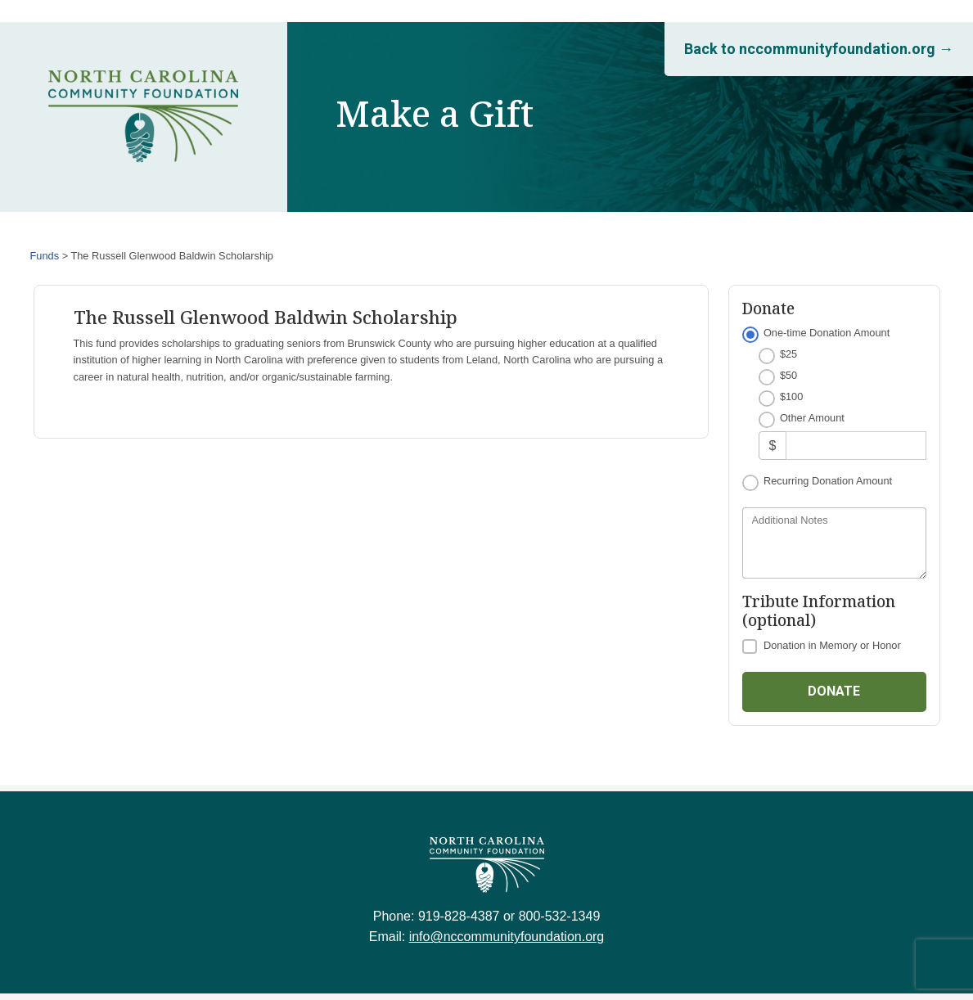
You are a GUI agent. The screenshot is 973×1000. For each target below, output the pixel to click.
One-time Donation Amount (827, 333)
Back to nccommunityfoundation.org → (818, 48)
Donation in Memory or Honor (832, 645)
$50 (788, 375)
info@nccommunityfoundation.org (507, 937)
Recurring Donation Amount (828, 481)
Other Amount (812, 418)
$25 (788, 354)
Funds (45, 256)
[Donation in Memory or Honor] (749, 646)
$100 (791, 396)
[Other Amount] (856, 445)
